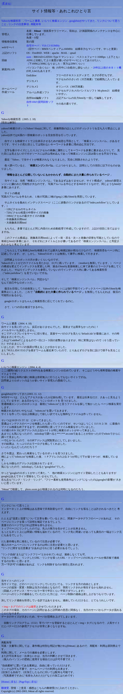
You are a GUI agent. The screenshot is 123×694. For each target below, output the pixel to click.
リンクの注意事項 (18, 24)
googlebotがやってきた (82, 20)
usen (28, 57)
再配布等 (36, 24)
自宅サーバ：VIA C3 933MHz (43, 45)
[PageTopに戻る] (28, 681)
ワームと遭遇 (32, 20)
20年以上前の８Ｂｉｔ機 (107, 67)
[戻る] (6, 3)
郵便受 (5, 688)
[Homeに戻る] (9, 681)
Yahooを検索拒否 (11, 20)
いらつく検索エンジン (54, 20)
